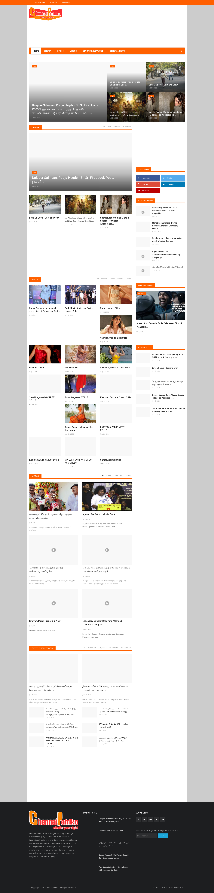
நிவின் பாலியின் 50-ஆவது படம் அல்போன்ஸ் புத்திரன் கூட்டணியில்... (105, 688)
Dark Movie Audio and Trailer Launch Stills (79, 310)
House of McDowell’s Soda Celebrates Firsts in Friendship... (159, 325)
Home (36, 51)
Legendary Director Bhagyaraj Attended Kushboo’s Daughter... (102, 623)
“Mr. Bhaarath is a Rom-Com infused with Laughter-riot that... (168, 409)
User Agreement (176, 887)
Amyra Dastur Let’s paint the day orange (79, 428)
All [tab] (104, 126)
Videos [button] (74, 51)
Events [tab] (128, 278)
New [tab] (109, 126)
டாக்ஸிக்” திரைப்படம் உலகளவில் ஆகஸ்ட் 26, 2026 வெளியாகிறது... (113, 710)
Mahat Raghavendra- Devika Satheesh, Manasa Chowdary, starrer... (165, 226)
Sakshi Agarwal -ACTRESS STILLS (42, 399)
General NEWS (117, 51)
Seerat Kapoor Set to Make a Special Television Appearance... (114, 220)
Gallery (164, 887)
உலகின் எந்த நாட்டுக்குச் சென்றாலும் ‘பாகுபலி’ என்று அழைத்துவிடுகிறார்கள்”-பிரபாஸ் (61, 712)
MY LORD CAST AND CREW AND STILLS (78, 461)
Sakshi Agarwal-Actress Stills (115, 367)
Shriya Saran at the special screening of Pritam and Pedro (44, 310)
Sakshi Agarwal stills (110, 460)
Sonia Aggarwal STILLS (76, 397)
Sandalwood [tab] (126, 647)
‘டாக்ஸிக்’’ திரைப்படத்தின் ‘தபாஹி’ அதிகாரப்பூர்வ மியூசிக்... (46, 569)
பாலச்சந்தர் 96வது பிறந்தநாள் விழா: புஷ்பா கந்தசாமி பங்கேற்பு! (50, 516)
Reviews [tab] (117, 126)
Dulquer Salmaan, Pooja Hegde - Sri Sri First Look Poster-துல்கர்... (168, 355)
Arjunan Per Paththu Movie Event (98, 514)
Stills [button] (61, 51)
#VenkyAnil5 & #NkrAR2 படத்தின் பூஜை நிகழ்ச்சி (113, 725)
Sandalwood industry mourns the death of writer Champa (167, 239)
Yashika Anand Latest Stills (113, 338)
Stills (35, 279)
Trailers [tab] (109, 475)
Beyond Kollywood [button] (94, 51)
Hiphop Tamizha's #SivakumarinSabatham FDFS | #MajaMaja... (166, 255)
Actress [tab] (104, 278)
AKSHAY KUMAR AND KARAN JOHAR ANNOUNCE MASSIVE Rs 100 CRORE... (62, 741)
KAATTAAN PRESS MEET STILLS (112, 428)
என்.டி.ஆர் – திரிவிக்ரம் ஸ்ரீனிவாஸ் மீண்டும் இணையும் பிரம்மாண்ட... (50, 688)
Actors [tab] (112, 278)
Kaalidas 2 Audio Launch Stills (44, 460)
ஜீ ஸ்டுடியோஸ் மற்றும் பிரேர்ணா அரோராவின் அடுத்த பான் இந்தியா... (62, 725)
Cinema (35, 127)
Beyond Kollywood (42, 648)
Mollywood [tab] (113, 647)
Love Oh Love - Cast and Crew (44, 217)
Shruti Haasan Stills (110, 308)
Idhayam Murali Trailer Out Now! (45, 621)
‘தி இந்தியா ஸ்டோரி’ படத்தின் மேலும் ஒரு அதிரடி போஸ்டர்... (80, 219)
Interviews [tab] (119, 475)
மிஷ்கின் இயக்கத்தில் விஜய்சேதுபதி (168, 267)
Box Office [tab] (127, 126)
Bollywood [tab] (92, 647)
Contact (155, 887)
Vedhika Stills (71, 367)
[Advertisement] (135, 26)
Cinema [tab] (120, 278)
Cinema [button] (48, 51)
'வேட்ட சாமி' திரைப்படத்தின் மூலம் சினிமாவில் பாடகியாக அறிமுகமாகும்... (106, 569)
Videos (35, 476)
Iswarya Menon (36, 367)
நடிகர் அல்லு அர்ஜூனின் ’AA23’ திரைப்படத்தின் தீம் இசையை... (113, 739)
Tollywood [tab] (103, 647)
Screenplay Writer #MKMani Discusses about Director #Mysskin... (164, 210)
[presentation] (174, 295)
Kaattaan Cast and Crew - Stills (115, 397)
